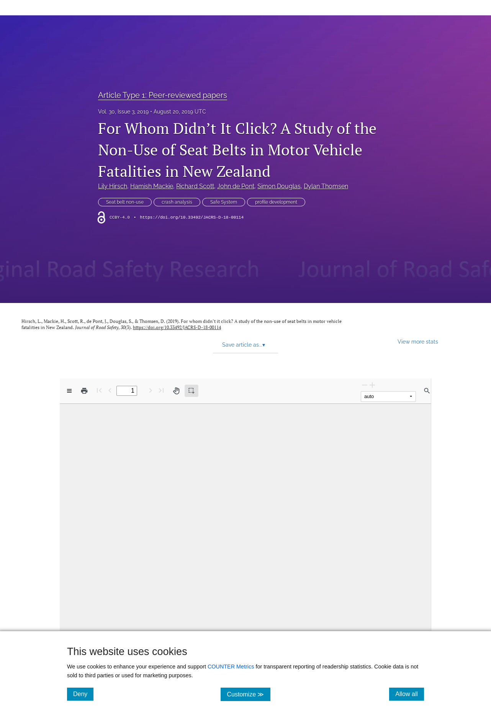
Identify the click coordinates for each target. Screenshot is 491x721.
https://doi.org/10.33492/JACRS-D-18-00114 (192, 217)
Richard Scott (195, 186)
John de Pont (235, 186)
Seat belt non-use (125, 202)
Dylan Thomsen (326, 186)
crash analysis (177, 202)
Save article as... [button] (243, 345)
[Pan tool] (176, 391)
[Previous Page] (110, 390)
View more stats (418, 341)
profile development (276, 202)
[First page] (99, 390)
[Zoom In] (372, 385)
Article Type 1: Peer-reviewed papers (162, 95)
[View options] (69, 391)
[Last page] (161, 390)
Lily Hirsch (112, 186)
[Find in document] (427, 391)
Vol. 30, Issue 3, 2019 (123, 112)
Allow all (409, 693)
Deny (83, 693)
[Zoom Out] (364, 385)
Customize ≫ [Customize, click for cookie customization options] (248, 694)
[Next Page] (150, 390)
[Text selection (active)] (191, 391)
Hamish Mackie (151, 186)
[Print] (84, 391)
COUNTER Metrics (231, 666)
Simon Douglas (279, 186)
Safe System (223, 202)
